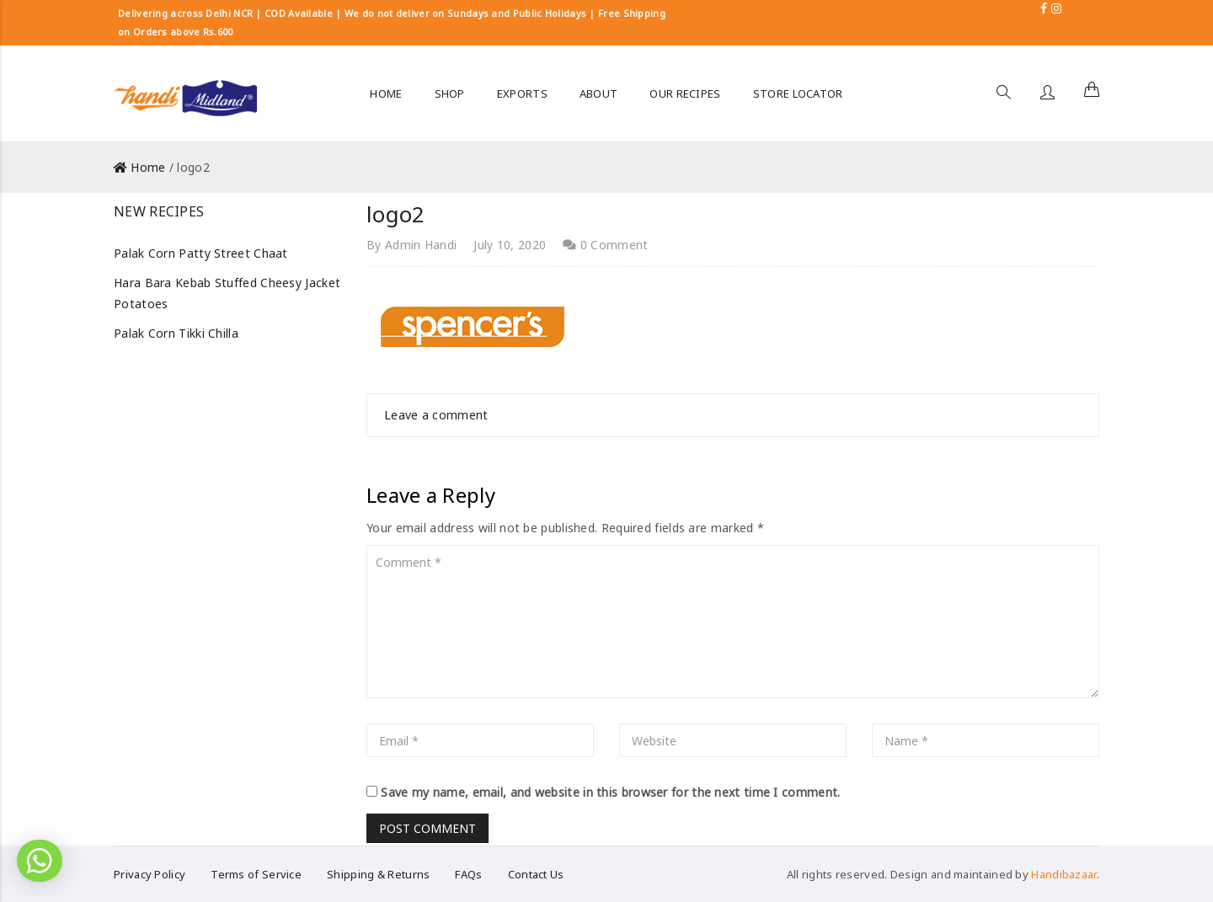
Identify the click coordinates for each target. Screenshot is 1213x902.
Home (148, 167)
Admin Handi (421, 245)
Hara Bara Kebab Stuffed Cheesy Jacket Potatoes (227, 293)
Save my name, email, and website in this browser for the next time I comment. (610, 792)
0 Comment (605, 245)
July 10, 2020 (509, 245)
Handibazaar (1063, 874)
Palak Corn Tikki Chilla (176, 333)
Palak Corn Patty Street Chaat (201, 253)
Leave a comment (436, 415)
